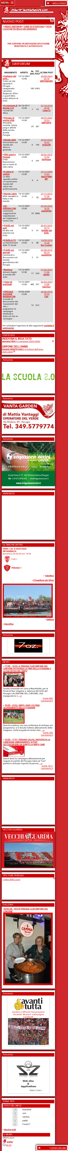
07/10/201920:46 (46, 108)
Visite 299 (48, 732)
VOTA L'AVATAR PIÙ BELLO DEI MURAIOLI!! (27, 27)
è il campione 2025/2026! (21, 341)
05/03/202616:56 (46, 208)
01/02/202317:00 (46, 272)
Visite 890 (48, 698)
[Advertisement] (12, 516)
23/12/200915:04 (46, 175)
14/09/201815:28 (46, 242)
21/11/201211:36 (46, 196)
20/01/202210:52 (46, 120)
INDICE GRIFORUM (13, 26)
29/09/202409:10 (46, 78)
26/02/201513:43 (46, 157)
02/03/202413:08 (46, 284)
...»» (20, 696)
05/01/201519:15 (46, 229)
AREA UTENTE (59, 3)
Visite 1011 (47, 766)
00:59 (8, 1145)
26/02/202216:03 (46, 142)
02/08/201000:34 (46, 252)
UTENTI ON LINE (58, 1148)
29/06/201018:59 (46, 294)
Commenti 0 (47, 701)
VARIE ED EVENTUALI (34, 26)
